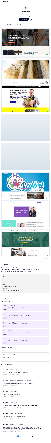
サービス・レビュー (21, 24)
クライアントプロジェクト (6, 24)
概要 (14, 24)
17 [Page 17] (32, 436)
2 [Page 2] (20, 436)
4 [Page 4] (25, 436)
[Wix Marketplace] (5, 2)
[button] (25, 41)
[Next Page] (35, 436)
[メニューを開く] (49, 2)
